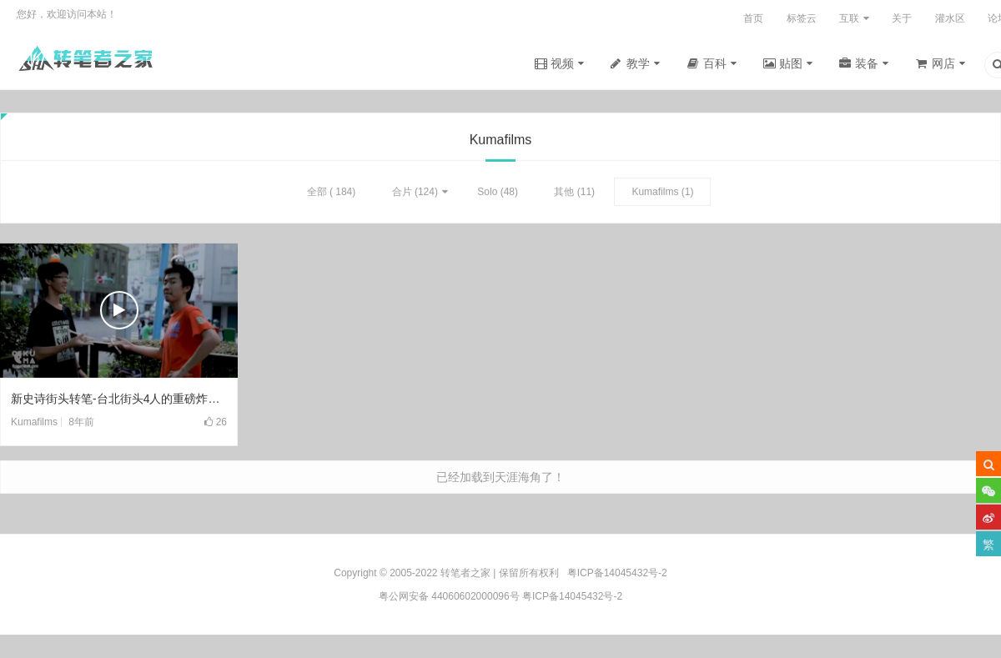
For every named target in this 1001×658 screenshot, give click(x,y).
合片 (402, 193)
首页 (753, 18)
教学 (638, 63)
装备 (866, 63)
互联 (849, 18)
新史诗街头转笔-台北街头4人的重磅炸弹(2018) (119, 400)
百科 (715, 63)
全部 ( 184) (331, 193)
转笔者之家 (465, 573)
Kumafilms (654, 193)
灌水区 (950, 18)
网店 (943, 63)
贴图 (790, 63)
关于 (902, 18)
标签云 (802, 18)
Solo (487, 193)
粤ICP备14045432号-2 (572, 596)
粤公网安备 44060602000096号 (449, 596)
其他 (564, 193)
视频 (562, 63)
